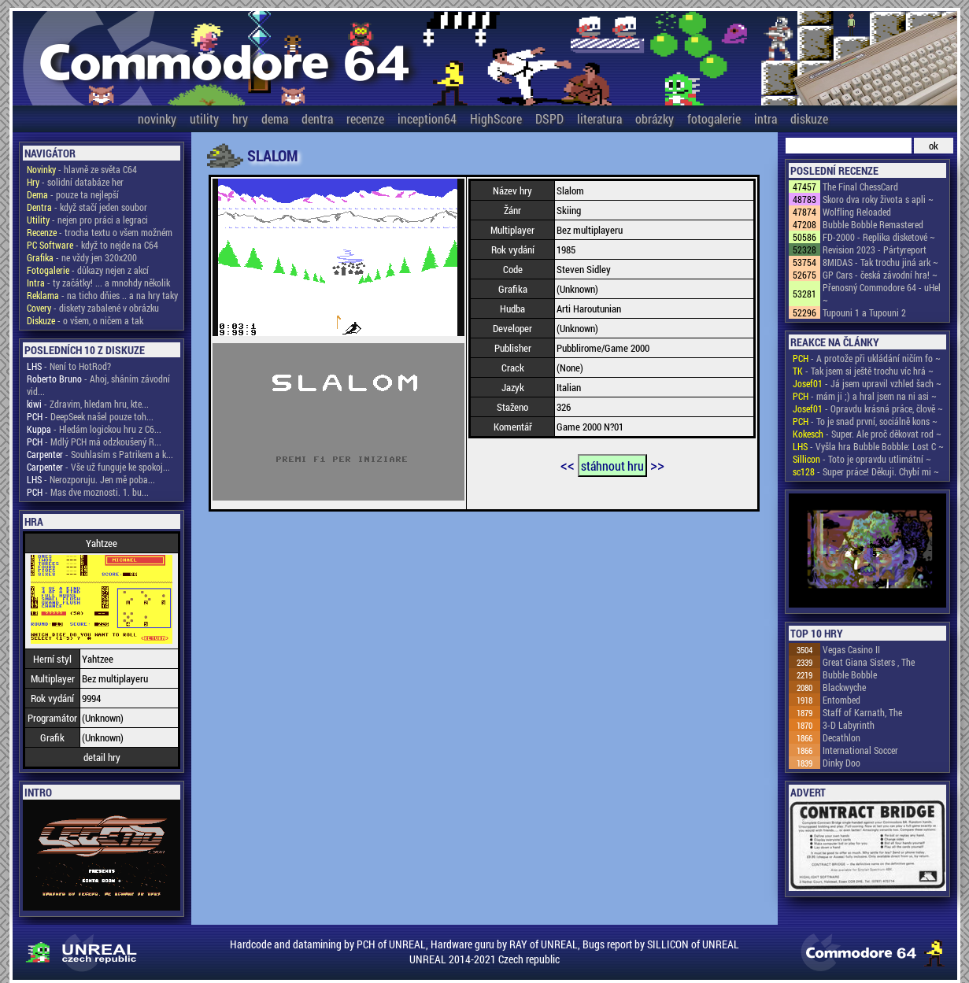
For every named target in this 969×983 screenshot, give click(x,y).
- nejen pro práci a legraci (87, 219)
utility (204, 118)
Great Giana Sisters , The (869, 662)
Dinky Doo (841, 762)
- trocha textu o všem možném (99, 232)
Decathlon (841, 737)
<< (567, 464)
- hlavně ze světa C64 (82, 169)
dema (274, 118)
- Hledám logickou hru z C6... (94, 429)
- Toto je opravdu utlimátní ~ (862, 459)
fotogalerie (714, 118)
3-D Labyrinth (849, 725)
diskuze (809, 118)
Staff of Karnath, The (862, 712)
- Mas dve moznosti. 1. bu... (88, 492)
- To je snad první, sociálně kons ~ (865, 421)
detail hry (101, 757)
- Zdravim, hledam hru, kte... (88, 403)
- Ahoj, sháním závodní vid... (98, 384)
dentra (317, 118)
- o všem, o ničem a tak (85, 320)
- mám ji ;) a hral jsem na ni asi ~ (865, 396)
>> (657, 464)
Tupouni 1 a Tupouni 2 (864, 312)
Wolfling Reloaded (857, 211)
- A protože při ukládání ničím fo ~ (867, 358)
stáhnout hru (612, 465)
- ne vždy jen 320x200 (82, 257)
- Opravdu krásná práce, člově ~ (868, 408)
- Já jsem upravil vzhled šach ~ (867, 383)
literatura (599, 118)
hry (240, 118)
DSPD (549, 118)
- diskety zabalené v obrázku (93, 307)
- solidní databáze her (75, 182)
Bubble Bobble (850, 674)
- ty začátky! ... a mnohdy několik (98, 282)
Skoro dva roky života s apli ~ (878, 199)
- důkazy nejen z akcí (88, 270)
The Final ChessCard (860, 186)
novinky (157, 118)
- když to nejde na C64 (92, 244)
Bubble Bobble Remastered (873, 224)
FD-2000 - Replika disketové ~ (879, 237)
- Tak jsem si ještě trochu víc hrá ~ (863, 370)
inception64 (427, 118)
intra (765, 118)
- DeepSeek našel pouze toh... (90, 416)
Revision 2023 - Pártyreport (874, 249)
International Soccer (860, 750)
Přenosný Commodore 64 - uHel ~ (882, 293)
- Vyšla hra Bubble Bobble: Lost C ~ (868, 446)
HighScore (496, 118)
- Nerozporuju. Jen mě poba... (91, 479)
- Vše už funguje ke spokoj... (98, 466)
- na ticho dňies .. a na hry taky (102, 295)
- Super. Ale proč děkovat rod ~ (867, 433)
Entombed (841, 699)
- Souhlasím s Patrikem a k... (100, 454)
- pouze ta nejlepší (73, 194)
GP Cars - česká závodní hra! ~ (880, 274)
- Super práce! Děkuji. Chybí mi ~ (866, 471)
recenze (365, 118)
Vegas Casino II (851, 649)
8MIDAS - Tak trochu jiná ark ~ (880, 262)
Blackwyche (844, 687)
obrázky (654, 118)
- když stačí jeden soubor (87, 207)
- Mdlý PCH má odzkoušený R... (94, 441)
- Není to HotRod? (69, 366)
